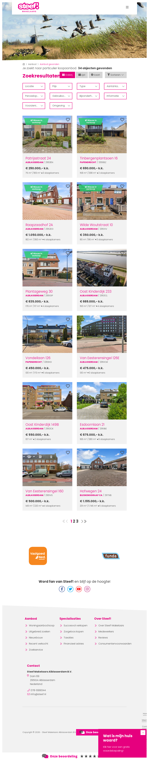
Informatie (115, 96)
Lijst (81, 75)
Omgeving (61, 105)
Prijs (61, 86)
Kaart (95, 75)
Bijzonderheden (89, 96)
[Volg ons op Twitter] (70, 589)
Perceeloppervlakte (35, 96)
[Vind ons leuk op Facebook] (62, 589)
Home (146, 713)
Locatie (34, 86)
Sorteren (115, 75)
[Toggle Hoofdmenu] (127, 7)
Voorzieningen (34, 105)
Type (88, 86)
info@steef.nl (38, 694)
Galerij (67, 75)
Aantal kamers (115, 86)
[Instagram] (87, 589)
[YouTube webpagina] (79, 589)
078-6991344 (38, 690)
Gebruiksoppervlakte (62, 96)
